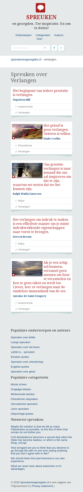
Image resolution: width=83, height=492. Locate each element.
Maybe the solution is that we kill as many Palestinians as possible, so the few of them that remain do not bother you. (39, 425)
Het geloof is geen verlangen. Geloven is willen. (57, 130)
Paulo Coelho (52, 138)
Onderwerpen (24, 35)
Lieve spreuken (20, 404)
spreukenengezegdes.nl (26, 59)
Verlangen (24, 112)
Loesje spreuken (20, 338)
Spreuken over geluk (23, 367)
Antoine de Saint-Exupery (29, 294)
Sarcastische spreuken (24, 399)
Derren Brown (22, 234)
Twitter (61, 48)
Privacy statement (42, 481)
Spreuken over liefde (23, 333)
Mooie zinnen (19, 380)
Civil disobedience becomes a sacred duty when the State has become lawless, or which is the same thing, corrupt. (41, 436)
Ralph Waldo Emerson (27, 193)
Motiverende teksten (23, 390)
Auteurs (58, 35)
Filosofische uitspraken (24, 394)
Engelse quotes (20, 362)
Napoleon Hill (21, 99)
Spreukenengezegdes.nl (34, 478)
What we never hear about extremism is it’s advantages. (36, 463)
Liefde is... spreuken (23, 347)
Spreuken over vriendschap (27, 357)
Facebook (54, 48)
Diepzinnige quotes (22, 409)
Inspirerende (25, 106)
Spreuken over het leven (25, 343)
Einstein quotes (20, 352)
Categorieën (43, 35)
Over (39, 38)
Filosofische (25, 145)
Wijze (21, 200)
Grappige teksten (21, 385)
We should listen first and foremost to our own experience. (38, 456)
